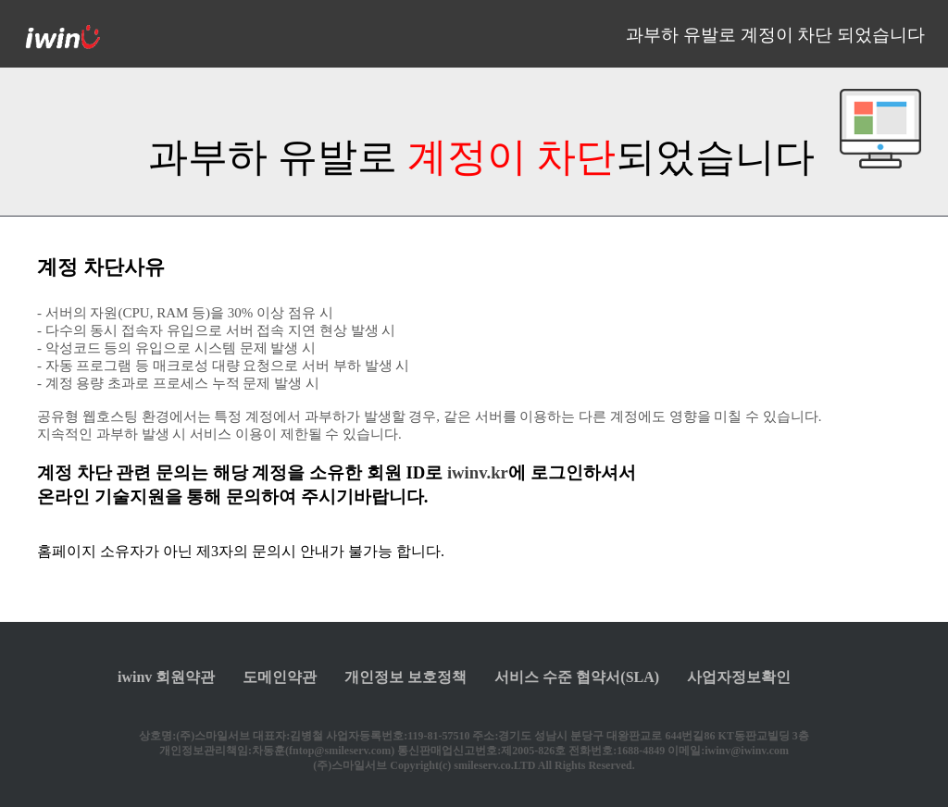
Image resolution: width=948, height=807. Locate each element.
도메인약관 (280, 677)
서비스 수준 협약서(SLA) (576, 677)
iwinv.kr (477, 472)
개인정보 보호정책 (405, 677)
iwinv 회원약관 (166, 677)
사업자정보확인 (739, 677)
